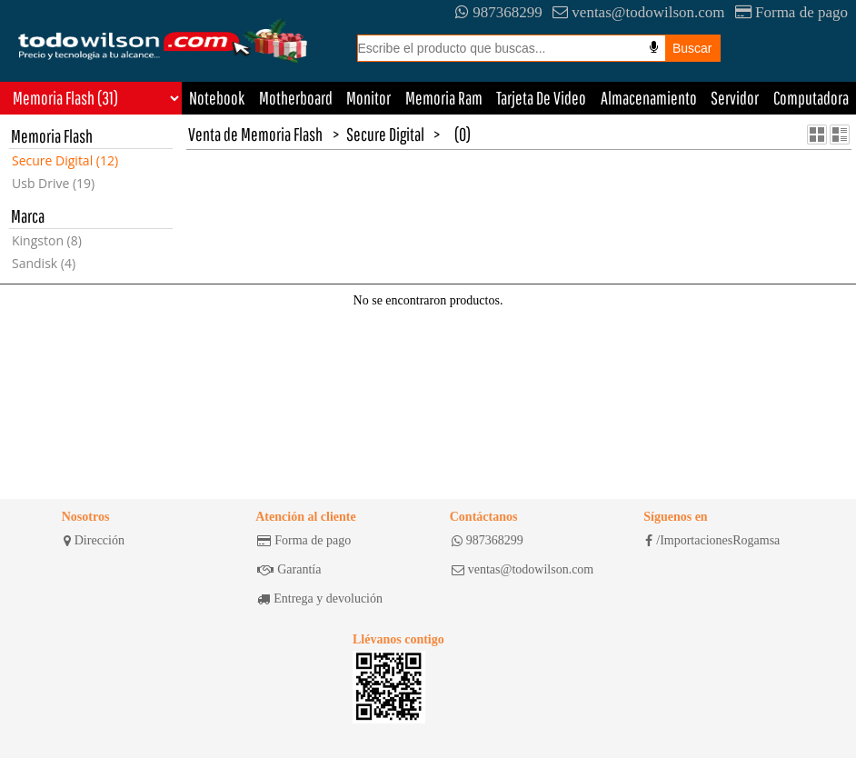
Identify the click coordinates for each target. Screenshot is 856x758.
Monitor (368, 97)
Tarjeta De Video (541, 97)
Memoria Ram (444, 97)
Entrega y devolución (320, 599)
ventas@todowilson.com (638, 12)
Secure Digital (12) (65, 160)
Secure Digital (385, 134)
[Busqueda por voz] (653, 47)
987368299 (498, 12)
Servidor (735, 97)
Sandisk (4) (43, 263)
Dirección (94, 541)
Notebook (216, 97)
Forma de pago (791, 12)
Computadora (811, 97)
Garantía (289, 570)
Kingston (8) (47, 240)
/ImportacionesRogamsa (712, 541)
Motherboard (296, 97)
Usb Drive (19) (53, 183)
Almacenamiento (649, 97)
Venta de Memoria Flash (255, 134)
